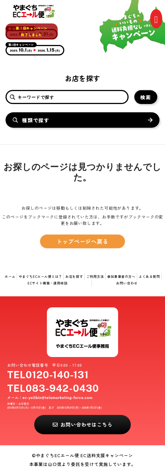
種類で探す (35, 120)
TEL (48, 374)
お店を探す (74, 276)
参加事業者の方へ (121, 276)
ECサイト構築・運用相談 (48, 283)
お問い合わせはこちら (86, 424)
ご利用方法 (95, 276)
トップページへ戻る (82, 241)
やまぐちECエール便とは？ (40, 276)
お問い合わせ (126, 283)
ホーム (10, 276)
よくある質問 (149, 276)
